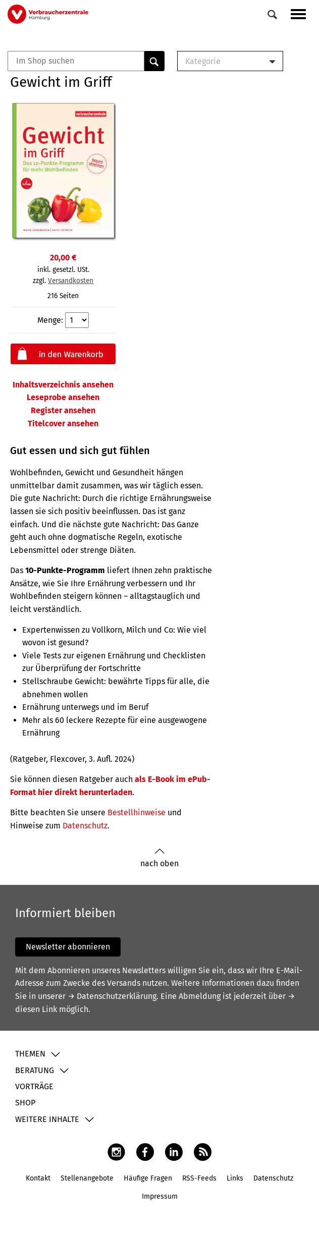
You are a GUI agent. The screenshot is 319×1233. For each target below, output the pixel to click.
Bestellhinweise (137, 812)
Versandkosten (70, 280)
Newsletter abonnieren (68, 946)
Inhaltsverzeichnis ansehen (63, 384)
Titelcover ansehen (63, 423)
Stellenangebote (87, 1178)
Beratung (34, 1070)
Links (235, 1178)
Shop (25, 1102)
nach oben (159, 858)
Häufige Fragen (148, 1178)
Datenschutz (85, 825)
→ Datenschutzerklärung (112, 996)
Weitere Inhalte (47, 1119)
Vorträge (34, 1086)
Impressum (160, 1196)
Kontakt (38, 1178)
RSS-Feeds (199, 1178)
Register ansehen (63, 410)
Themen (30, 1053)
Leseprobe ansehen (63, 397)
